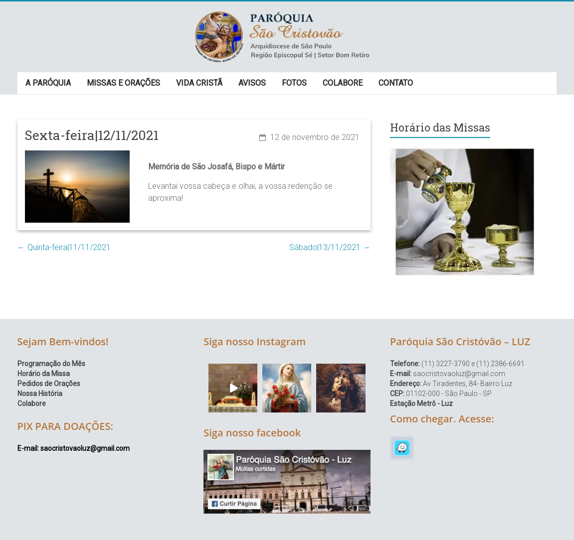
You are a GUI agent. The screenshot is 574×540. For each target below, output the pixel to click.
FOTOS (294, 83)
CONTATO (396, 83)
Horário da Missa (43, 374)
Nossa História (39, 394)
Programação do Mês (51, 364)
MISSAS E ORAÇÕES (123, 83)
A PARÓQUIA (48, 83)
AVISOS (252, 83)
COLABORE (343, 83)
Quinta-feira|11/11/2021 (64, 247)
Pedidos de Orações (48, 384)
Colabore (31, 403)
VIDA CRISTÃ (199, 83)
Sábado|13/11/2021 (330, 247)
